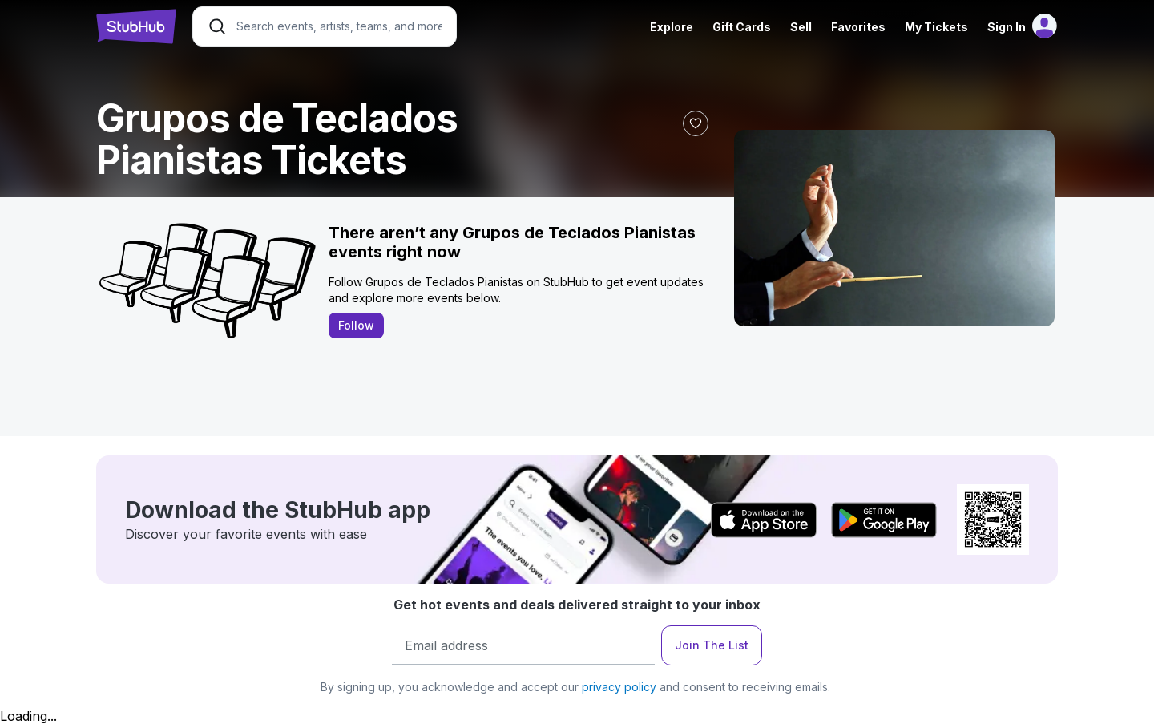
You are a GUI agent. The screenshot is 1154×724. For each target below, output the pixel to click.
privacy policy (619, 687)
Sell (801, 27)
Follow (356, 325)
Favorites (858, 27)
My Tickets (936, 27)
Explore (671, 27)
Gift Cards (741, 27)
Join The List (711, 645)
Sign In (1006, 27)
